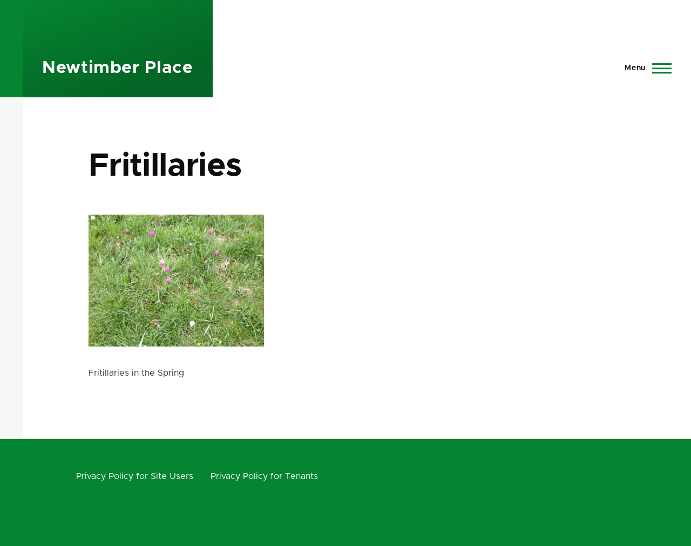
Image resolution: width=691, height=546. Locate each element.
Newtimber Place (117, 68)
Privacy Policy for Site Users (134, 476)
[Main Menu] (645, 68)
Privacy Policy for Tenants (264, 476)
